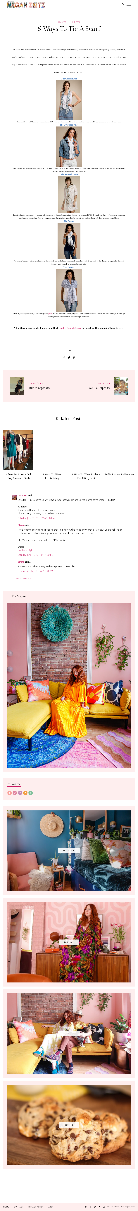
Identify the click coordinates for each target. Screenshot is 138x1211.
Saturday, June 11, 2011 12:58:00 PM (36, 518)
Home (6, 1207)
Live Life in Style (25, 550)
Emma (21, 562)
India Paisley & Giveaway (119, 474)
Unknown (22, 495)
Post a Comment (23, 578)
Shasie (21, 525)
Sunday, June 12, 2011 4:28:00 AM (35, 571)
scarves (62, 22)
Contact (18, 1207)
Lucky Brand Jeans (70, 328)
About (51, 1207)
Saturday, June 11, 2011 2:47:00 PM (36, 555)
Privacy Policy (36, 1207)
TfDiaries (116, 1207)
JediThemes (131, 1207)
